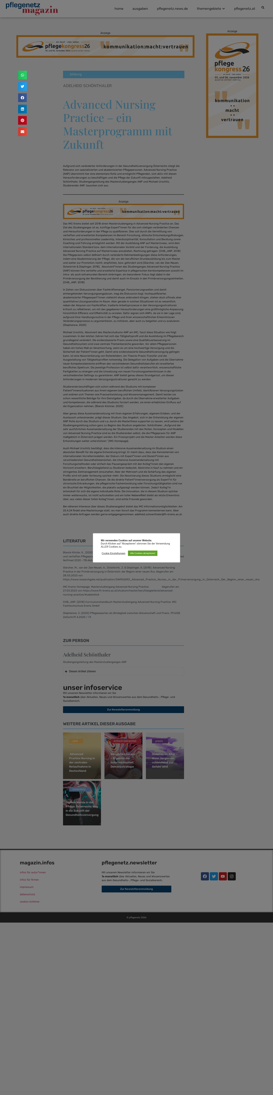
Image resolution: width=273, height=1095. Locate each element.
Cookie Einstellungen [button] (113, 553)
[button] (22, 75)
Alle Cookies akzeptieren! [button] (142, 553)
